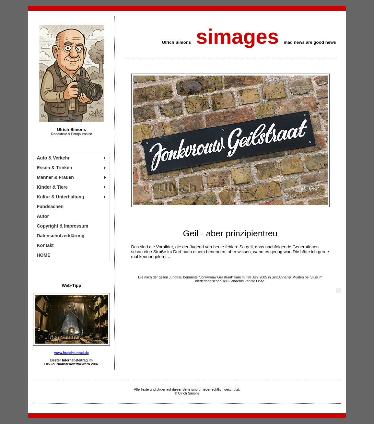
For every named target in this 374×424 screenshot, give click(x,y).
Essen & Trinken (54, 167)
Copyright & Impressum (62, 226)
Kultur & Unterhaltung (60, 196)
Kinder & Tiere (52, 187)
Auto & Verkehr (53, 157)
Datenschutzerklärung (61, 235)
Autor (43, 216)
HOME (44, 255)
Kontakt (45, 245)
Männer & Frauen (55, 177)
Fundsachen (50, 206)
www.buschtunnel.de (71, 353)
